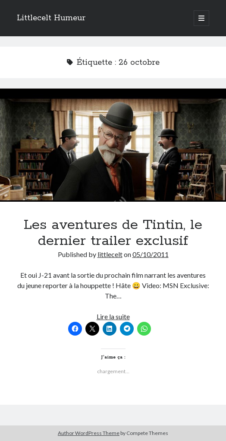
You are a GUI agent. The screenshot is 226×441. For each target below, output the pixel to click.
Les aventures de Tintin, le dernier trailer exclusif (113, 145)
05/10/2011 (150, 254)
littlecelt (109, 254)
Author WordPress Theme (88, 433)
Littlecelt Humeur (51, 18)
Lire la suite (113, 316)
